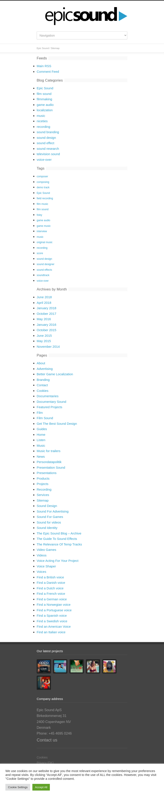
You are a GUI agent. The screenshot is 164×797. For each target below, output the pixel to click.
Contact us (47, 740)
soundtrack (43, 275)
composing (43, 182)
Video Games (46, 549)
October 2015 (46, 330)
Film (40, 412)
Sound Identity (47, 528)
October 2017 (46, 313)
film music (42, 203)
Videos (42, 555)
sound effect (45, 143)
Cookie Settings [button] (18, 787)
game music (44, 225)
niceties (42, 121)
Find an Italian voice (51, 632)
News (41, 456)
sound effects (44, 269)
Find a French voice (51, 593)
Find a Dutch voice (50, 588)
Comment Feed (48, 71)
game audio (45, 105)
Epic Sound (43, 48)
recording (43, 126)
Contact (42, 385)
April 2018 (44, 302)
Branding (43, 380)
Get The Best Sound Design (57, 423)
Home (41, 434)
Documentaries (47, 396)
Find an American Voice (54, 626)
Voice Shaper (46, 566)
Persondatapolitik (49, 462)
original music (44, 242)
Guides (42, 429)
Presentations (47, 473)
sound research (48, 148)
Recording (44, 489)
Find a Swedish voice (52, 621)
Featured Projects (49, 407)
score (40, 253)
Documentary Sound (51, 401)
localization (45, 110)
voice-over (44, 159)
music (41, 115)
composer (42, 176)
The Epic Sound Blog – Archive (59, 533)
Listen (41, 440)
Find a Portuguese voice (54, 610)
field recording (45, 198)
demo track (43, 187)
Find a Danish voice (51, 582)
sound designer (45, 264)
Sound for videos (49, 522)
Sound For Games (50, 517)
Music (41, 445)
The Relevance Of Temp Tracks (59, 544)
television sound (48, 154)
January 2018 (46, 308)
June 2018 (44, 297)
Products (43, 478)
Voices (41, 571)
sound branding (48, 132)
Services (43, 495)
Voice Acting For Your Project (57, 560)
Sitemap (43, 500)
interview (42, 231)
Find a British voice (50, 577)
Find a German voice (52, 599)
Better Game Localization (55, 374)
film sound (44, 94)
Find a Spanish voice (52, 615)
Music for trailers (48, 451)
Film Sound (45, 418)
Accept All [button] (41, 787)
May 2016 (44, 319)
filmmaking (44, 99)
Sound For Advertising (53, 511)
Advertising (45, 369)
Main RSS (44, 66)
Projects (42, 484)
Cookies (42, 390)
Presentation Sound (51, 467)
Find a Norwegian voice (54, 604)
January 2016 (46, 324)
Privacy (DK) (45, 763)
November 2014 (48, 346)
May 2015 (44, 341)
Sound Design (47, 506)
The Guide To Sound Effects (57, 539)
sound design (46, 137)
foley (39, 214)
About (41, 363)
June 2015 (44, 335)
